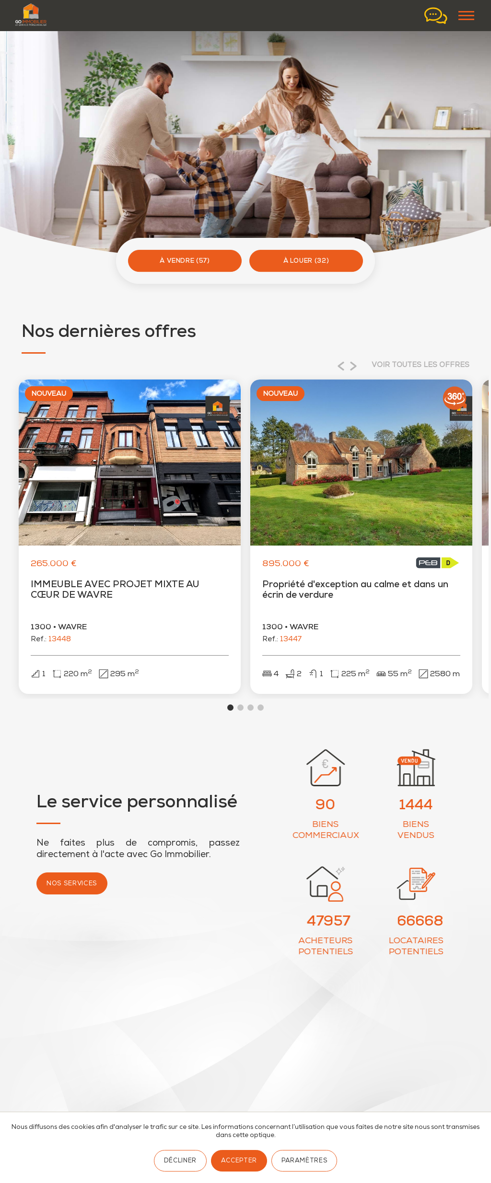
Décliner (180, 1161)
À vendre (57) (185, 261)
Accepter (239, 1161)
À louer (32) (306, 261)
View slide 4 (260, 712)
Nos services (72, 889)
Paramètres (304, 1161)
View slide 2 (240, 712)
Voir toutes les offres (420, 365)
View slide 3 (250, 712)
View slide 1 (230, 712)
